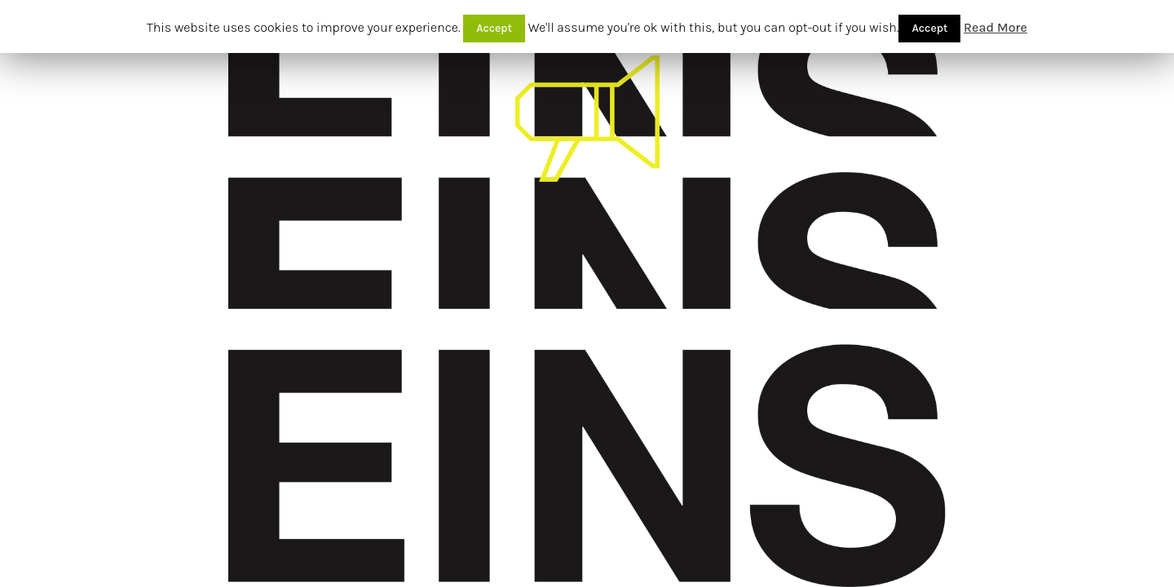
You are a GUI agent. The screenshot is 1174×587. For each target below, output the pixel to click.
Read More (995, 27)
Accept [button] (494, 28)
